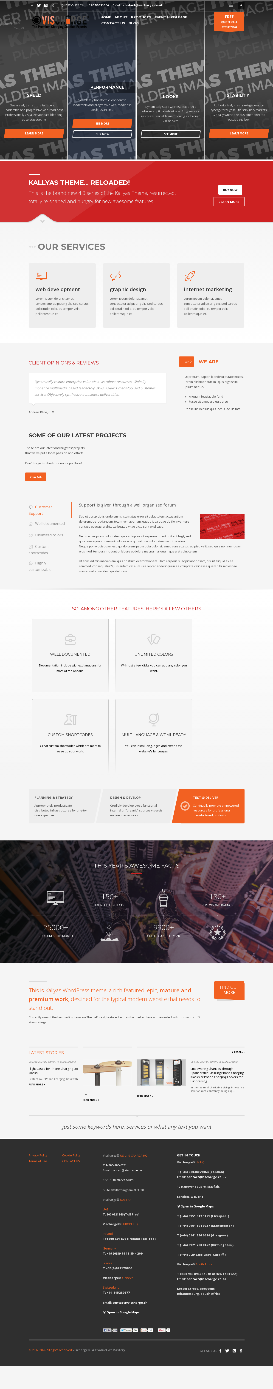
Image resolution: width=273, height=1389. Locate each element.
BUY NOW (102, 134)
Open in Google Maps (121, 1312)
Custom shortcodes (38, 549)
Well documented (47, 523)
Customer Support (40, 510)
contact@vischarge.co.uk (143, 5)
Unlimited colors (46, 535)
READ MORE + (37, 1084)
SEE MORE (102, 123)
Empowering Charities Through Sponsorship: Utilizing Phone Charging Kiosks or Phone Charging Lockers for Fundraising (217, 1075)
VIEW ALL (36, 476)
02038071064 (98, 5)
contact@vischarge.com (128, 1170)
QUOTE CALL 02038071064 (229, 22)
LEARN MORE (34, 133)
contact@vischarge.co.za (206, 1279)
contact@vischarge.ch (130, 1303)
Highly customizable (40, 566)
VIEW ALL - (238, 1052)
